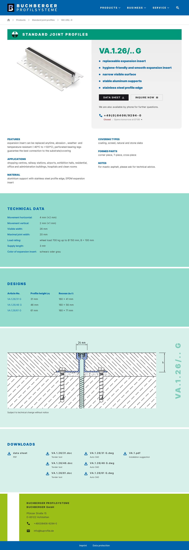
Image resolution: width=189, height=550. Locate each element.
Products (21, 20)
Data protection (101, 545)
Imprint (83, 545)
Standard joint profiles (43, 20)
